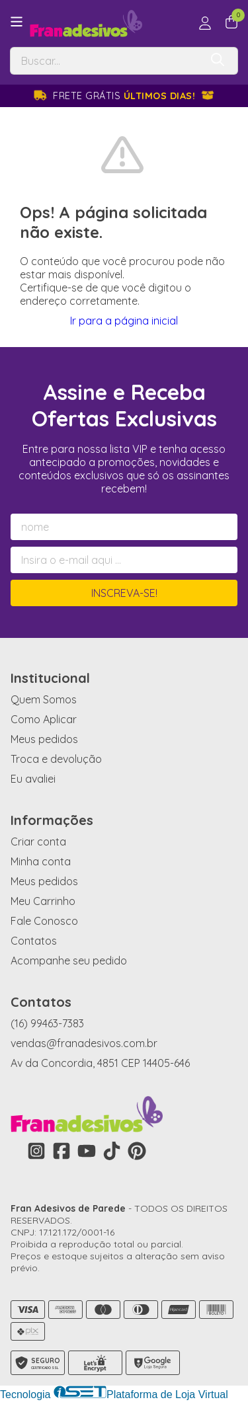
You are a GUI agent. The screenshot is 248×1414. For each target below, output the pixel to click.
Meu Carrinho (43, 901)
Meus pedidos (44, 739)
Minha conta (41, 861)
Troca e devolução (56, 759)
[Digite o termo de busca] (105, 61)
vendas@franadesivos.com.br (84, 1043)
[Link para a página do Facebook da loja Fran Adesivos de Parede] (61, 1151)
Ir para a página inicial (124, 320)
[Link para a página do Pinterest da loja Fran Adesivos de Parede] (137, 1151)
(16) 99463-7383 (47, 1023)
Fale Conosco (44, 920)
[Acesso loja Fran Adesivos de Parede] (205, 23)
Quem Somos (44, 699)
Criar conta (38, 841)
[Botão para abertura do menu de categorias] (16, 21)
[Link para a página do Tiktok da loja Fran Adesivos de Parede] (112, 1151)
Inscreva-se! (124, 593)
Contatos (34, 940)
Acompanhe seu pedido (69, 960)
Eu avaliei (33, 778)
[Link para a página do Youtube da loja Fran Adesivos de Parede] (86, 1151)
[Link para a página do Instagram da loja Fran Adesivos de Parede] (36, 1151)
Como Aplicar (44, 719)
